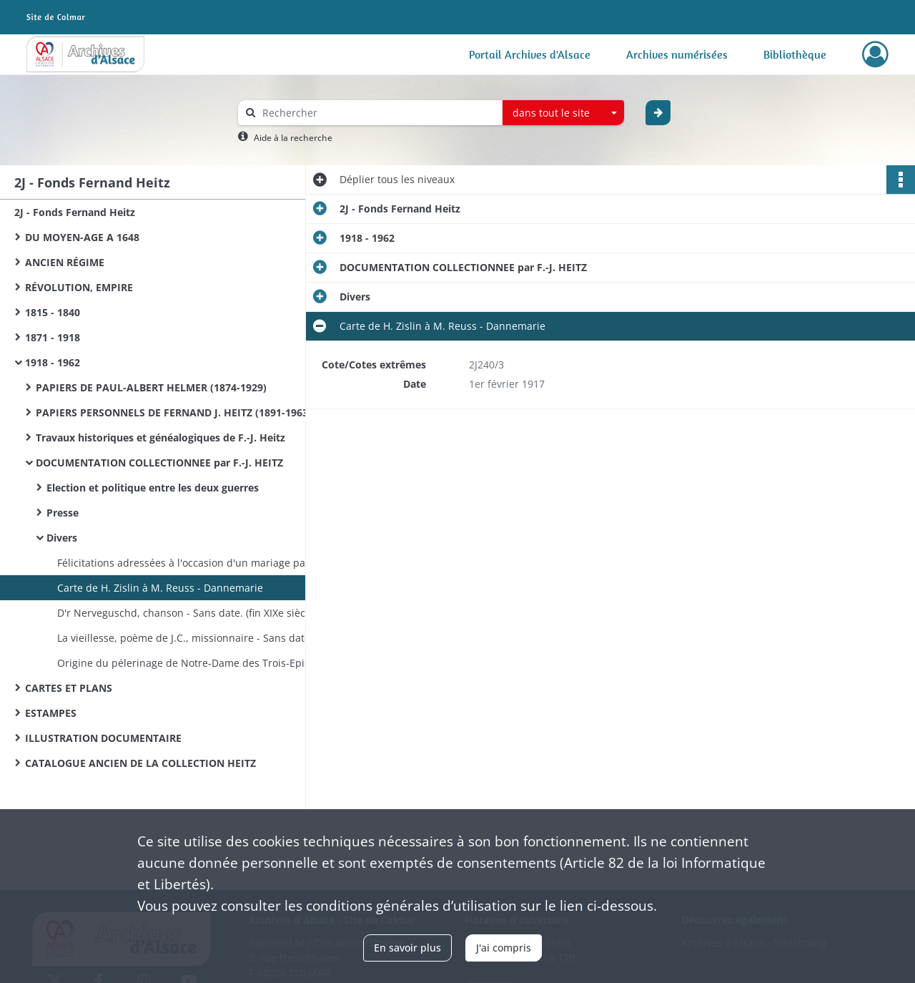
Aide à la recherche (293, 138)
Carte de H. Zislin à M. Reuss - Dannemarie (160, 588)
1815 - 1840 (52, 312)
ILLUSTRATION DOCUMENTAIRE (103, 738)
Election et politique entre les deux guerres (152, 487)
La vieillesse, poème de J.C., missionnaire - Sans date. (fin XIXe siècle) (200, 638)
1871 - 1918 (52, 337)
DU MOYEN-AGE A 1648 (82, 237)
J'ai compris (503, 947)
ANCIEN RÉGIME (64, 262)
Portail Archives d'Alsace (529, 54)
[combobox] (563, 113)
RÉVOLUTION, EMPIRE (79, 287)
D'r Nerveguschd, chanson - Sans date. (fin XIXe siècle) (187, 613)
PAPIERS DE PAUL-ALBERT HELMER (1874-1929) (151, 387)
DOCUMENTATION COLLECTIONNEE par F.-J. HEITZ (159, 462)
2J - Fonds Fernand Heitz (74, 212)
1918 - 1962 (52, 362)
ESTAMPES (50, 713)
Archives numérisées (677, 54)
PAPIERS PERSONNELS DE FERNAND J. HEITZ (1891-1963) (174, 412)
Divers (61, 537)
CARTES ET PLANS (68, 688)
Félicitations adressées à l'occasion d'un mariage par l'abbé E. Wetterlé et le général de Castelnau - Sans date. (200, 562)
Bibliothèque (794, 54)
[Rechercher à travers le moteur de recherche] (377, 112)
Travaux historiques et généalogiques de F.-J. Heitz (160, 437)
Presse (62, 512)
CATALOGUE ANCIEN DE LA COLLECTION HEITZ (140, 763)
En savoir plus (407, 947)
